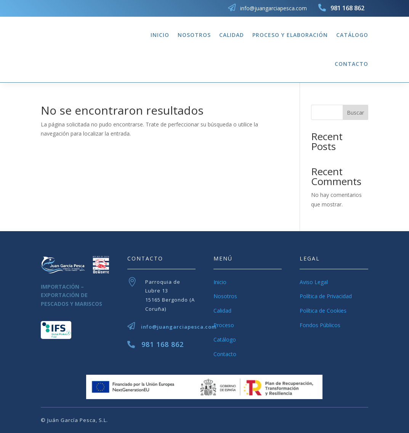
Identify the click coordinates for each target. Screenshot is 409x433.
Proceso (223, 325)
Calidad (231, 34)
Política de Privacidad (326, 296)
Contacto (351, 63)
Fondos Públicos (320, 325)
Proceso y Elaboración (290, 34)
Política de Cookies (323, 310)
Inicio (160, 34)
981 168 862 (162, 344)
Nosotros (194, 34)
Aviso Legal (314, 282)
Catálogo (352, 34)
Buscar (355, 112)
